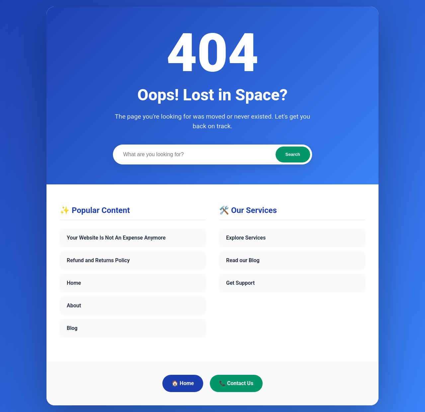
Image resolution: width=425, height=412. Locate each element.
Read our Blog (243, 260)
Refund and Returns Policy (98, 260)
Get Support (240, 283)
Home (74, 283)
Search (293, 154)
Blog (72, 328)
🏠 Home (183, 383)
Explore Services (246, 238)
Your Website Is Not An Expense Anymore (116, 238)
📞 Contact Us (236, 383)
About (74, 305)
